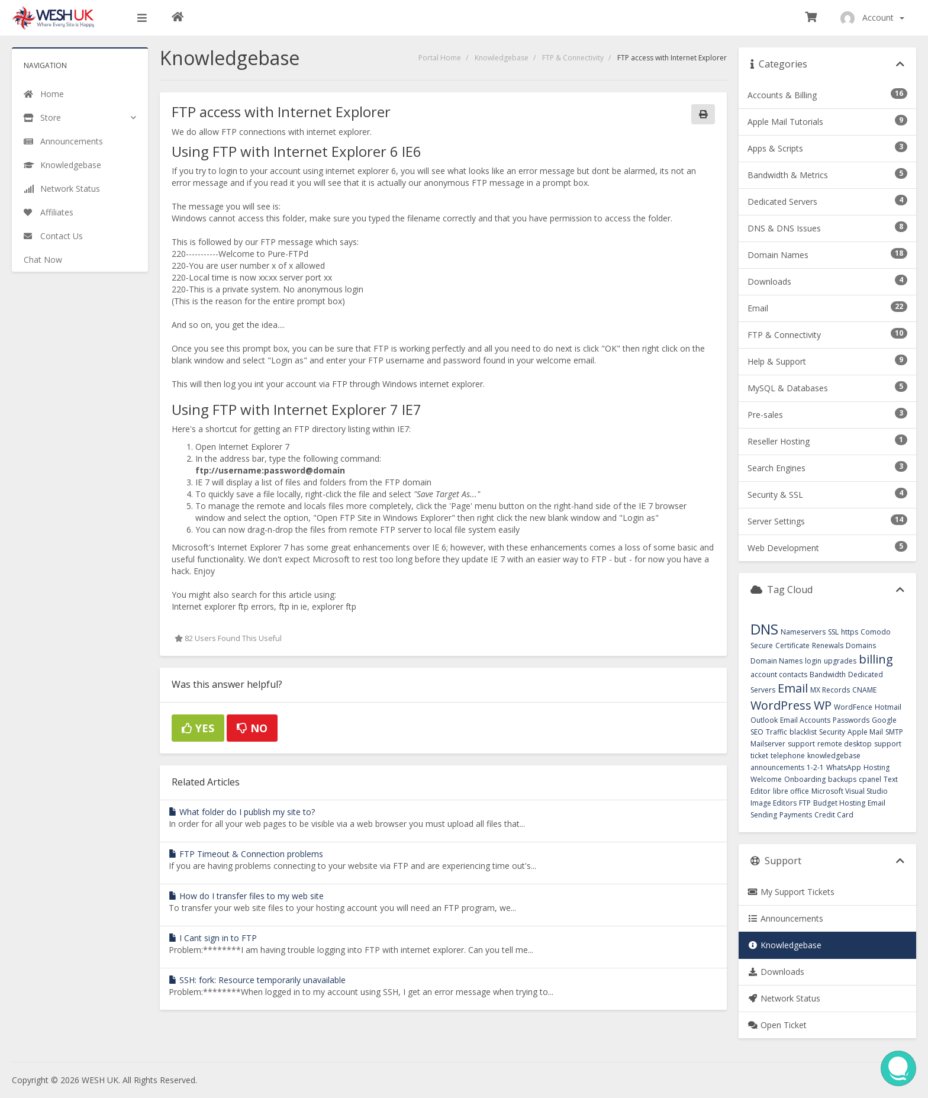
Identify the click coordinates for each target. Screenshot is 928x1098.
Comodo (876, 632)
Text (891, 779)
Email (793, 688)
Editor (760, 791)
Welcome (766, 779)
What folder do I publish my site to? (242, 811)
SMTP (894, 732)
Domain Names (776, 661)
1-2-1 (815, 767)
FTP (805, 803)
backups (842, 779)
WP (823, 705)
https (849, 632)
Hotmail (888, 707)
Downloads (775, 971)
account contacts (778, 674)
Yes (198, 728)
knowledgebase (834, 756)
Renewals (827, 645)
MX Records (830, 690)
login (813, 661)
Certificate (792, 645)
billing (876, 659)
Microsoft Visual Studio (849, 791)
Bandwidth (828, 674)
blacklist (803, 732)
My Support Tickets (790, 891)
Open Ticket (777, 1025)
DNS (764, 629)
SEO (756, 732)
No (252, 728)
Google (884, 720)
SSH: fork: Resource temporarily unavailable (257, 980)
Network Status (783, 998)
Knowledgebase (502, 58)
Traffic (776, 732)
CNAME (864, 690)
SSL (833, 632)
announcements (777, 767)
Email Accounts (805, 720)
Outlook (764, 720)
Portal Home (439, 58)
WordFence (853, 707)
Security (832, 732)
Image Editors (773, 803)
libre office (791, 791)
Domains (861, 645)
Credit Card (833, 815)
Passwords (851, 720)
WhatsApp (843, 767)
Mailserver (767, 744)
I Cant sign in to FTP (213, 938)
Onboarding (805, 779)
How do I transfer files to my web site (246, 895)
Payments (795, 815)
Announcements (785, 918)
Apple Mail (865, 732)
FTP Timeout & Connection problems (246, 853)
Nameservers (803, 632)
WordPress (780, 705)
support (801, 744)
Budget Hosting (839, 803)
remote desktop (844, 744)
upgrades (840, 661)
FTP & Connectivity (573, 58)
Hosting (876, 767)
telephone (788, 756)
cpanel (870, 779)
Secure (761, 645)
